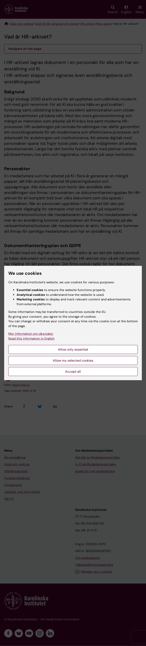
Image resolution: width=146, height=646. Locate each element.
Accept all (73, 371)
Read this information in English (31, 338)
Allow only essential (73, 349)
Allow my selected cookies (73, 360)
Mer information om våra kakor (30, 334)
